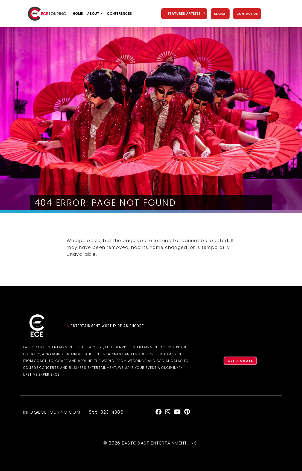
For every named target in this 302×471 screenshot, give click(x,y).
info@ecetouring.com (51, 412)
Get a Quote (240, 360)
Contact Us (247, 13)
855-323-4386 (106, 412)
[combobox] (184, 13)
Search (220, 13)
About (93, 13)
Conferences (119, 13)
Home (78, 13)
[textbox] (184, 13)
